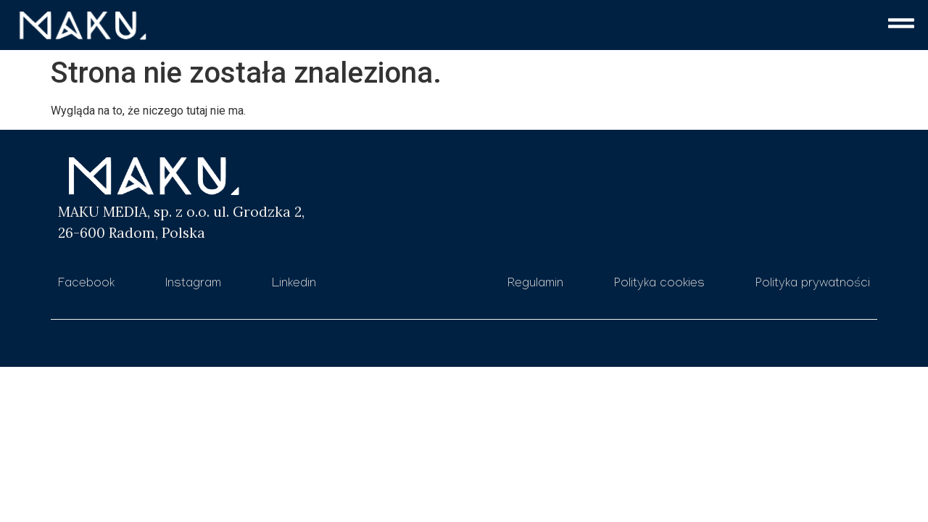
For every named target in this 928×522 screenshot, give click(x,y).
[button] (542, 25)
